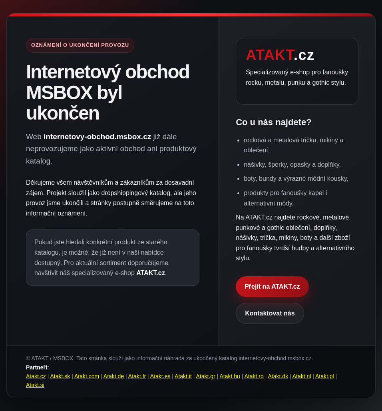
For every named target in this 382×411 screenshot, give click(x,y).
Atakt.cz (36, 376)
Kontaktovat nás (269, 313)
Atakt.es (160, 376)
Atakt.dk (278, 376)
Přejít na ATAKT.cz (272, 286)
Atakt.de (113, 376)
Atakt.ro (254, 376)
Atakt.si (35, 385)
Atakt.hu (229, 376)
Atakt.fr (137, 376)
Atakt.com (86, 376)
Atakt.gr (205, 376)
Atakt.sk (60, 376)
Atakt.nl (301, 376)
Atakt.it (183, 376)
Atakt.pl (324, 376)
